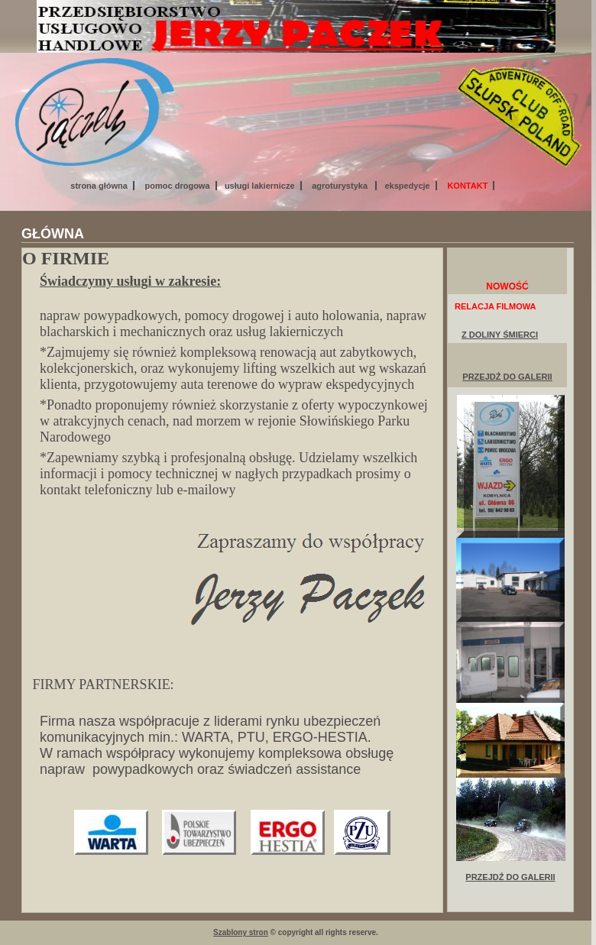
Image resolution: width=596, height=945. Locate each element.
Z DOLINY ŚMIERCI (500, 334)
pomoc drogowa (177, 185)
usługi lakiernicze (260, 185)
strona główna (99, 185)
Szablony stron (240, 932)
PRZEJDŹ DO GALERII (507, 376)
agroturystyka (341, 185)
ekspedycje (406, 185)
